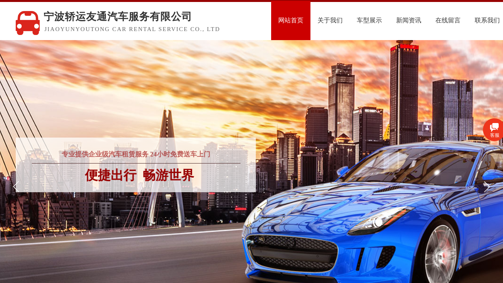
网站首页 (306, 20)
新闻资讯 (424, 20)
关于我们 (345, 20)
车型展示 (384, 20)
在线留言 (463, 20)
